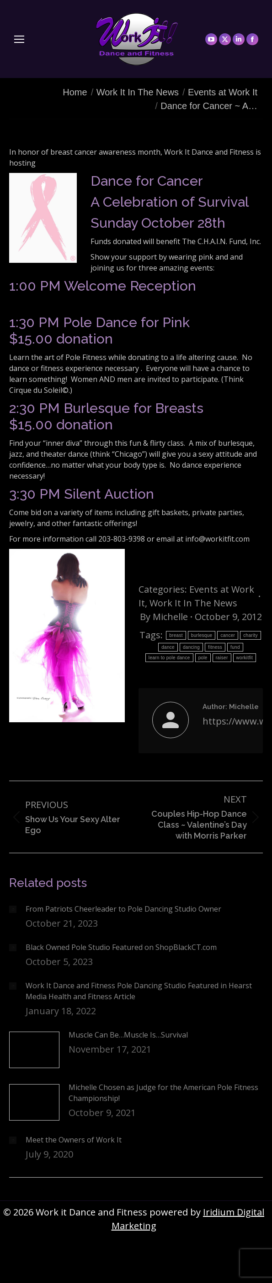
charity (250, 635)
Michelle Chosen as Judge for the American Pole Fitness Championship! (163, 1092)
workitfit (244, 657)
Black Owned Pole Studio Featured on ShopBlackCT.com (121, 947)
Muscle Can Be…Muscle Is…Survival (128, 1035)
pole (203, 657)
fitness (215, 647)
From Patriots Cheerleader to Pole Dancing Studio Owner (123, 909)
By (164, 616)
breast (176, 635)
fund (235, 647)
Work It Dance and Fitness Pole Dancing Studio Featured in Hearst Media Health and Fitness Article (139, 991)
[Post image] (12, 909)
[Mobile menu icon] (19, 39)
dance (168, 647)
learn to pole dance (169, 657)
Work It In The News (193, 603)
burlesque (202, 635)
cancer (227, 635)
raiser (222, 657)
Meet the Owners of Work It (74, 1140)
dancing (191, 647)
